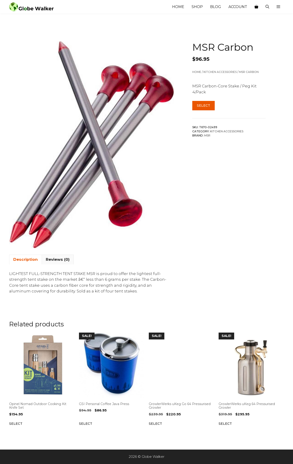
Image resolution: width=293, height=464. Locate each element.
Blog (215, 7)
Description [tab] (25, 259)
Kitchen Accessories (220, 72)
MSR (207, 135)
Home (178, 7)
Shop (197, 7)
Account (237, 7)
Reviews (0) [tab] (58, 259)
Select (203, 105)
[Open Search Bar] (267, 7)
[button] (278, 7)
